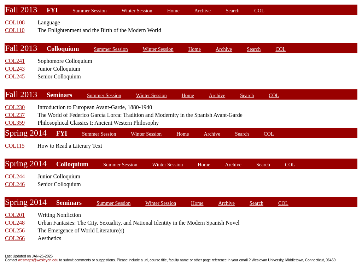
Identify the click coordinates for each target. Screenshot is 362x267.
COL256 (15, 230)
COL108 (15, 22)
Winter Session (137, 10)
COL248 (15, 223)
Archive (202, 10)
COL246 (15, 184)
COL (259, 10)
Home (173, 10)
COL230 (15, 107)
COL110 (14, 30)
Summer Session (89, 10)
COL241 (15, 61)
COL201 (15, 215)
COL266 (15, 238)
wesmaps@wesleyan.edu (38, 260)
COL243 (15, 69)
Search (232, 10)
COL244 (15, 176)
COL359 (15, 123)
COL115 (14, 146)
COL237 (15, 115)
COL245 (15, 76)
